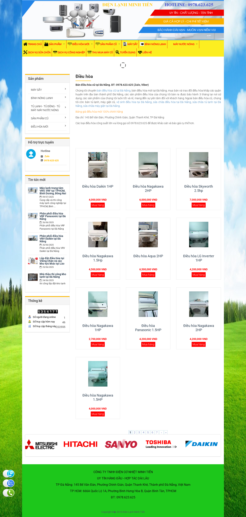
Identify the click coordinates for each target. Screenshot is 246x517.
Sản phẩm (55, 44)
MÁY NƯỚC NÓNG (183, 44)
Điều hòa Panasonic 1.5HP (148, 328)
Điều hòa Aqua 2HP (148, 256)
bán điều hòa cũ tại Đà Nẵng (113, 90)
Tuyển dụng (127, 52)
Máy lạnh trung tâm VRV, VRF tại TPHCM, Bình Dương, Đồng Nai (53, 191)
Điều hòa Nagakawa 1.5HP (97, 397)
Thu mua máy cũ (102, 52)
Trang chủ (35, 44)
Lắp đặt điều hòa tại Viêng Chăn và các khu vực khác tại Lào (52, 261)
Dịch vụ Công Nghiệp (71, 52)
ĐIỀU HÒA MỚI (80, 44)
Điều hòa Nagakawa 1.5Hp (97, 258)
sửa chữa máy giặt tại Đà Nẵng (101, 105)
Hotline (45, 151)
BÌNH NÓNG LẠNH (155, 44)
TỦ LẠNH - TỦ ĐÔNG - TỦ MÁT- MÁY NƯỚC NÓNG (45, 108)
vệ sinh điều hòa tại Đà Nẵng (134, 102)
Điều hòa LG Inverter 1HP (198, 258)
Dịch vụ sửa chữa (39, 52)
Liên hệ (147, 52)
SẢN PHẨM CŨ (108, 44)
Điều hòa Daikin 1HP (97, 186)
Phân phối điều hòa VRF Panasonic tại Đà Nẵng (53, 216)
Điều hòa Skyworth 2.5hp (198, 188)
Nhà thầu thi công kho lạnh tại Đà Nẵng (53, 275)
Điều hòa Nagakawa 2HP (148, 188)
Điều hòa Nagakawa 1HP (97, 328)
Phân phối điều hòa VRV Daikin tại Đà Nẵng (51, 239)
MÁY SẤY (132, 44)
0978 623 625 (51, 160)
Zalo (47, 156)
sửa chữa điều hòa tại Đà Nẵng (172, 102)
